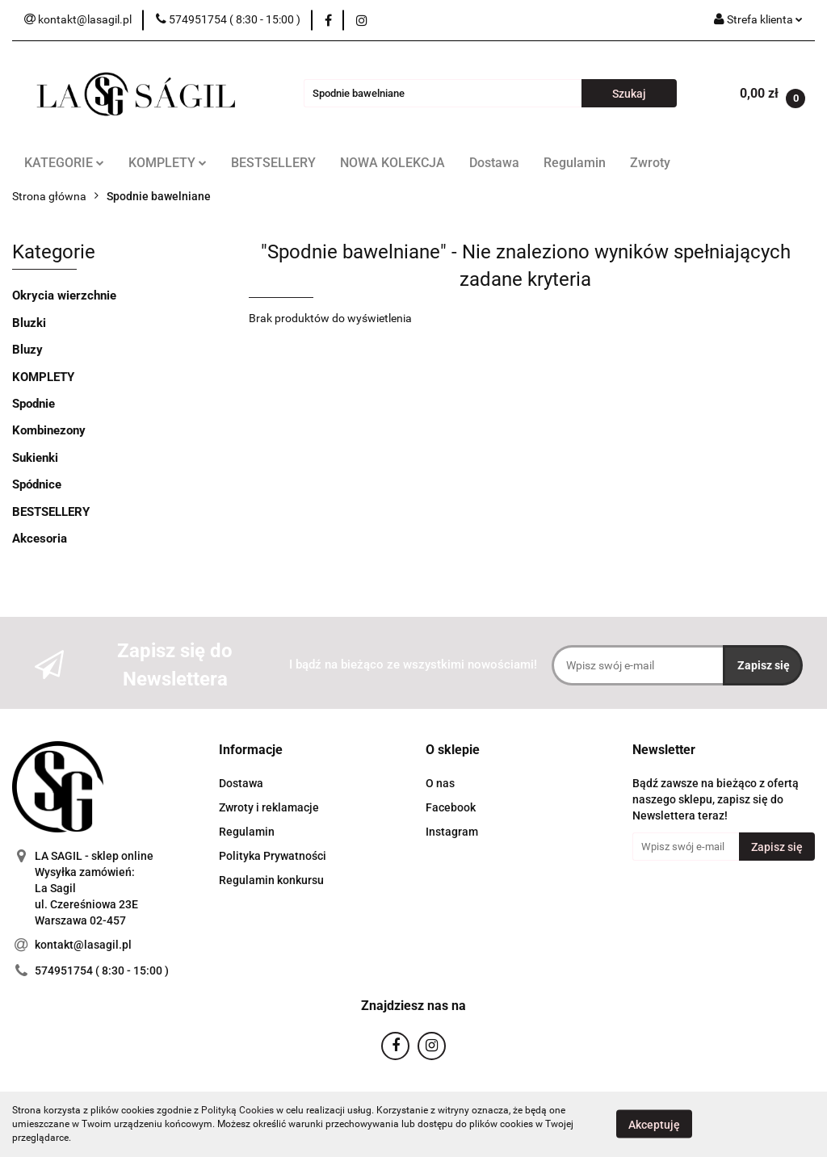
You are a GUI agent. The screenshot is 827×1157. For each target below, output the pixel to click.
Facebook (451, 807)
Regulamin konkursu (271, 880)
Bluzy (27, 349)
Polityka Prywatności (272, 855)
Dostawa (494, 162)
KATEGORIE (64, 162)
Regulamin (575, 162)
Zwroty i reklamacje (269, 807)
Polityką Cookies (237, 1110)
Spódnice (36, 484)
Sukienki (35, 458)
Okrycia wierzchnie (64, 295)
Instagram (452, 831)
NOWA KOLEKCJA (392, 162)
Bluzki (29, 323)
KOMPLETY (167, 162)
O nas (440, 783)
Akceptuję (654, 1124)
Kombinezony (49, 430)
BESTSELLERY (273, 162)
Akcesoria (39, 538)
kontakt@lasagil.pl (83, 944)
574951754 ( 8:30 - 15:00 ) (102, 970)
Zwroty (650, 162)
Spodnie (33, 403)
